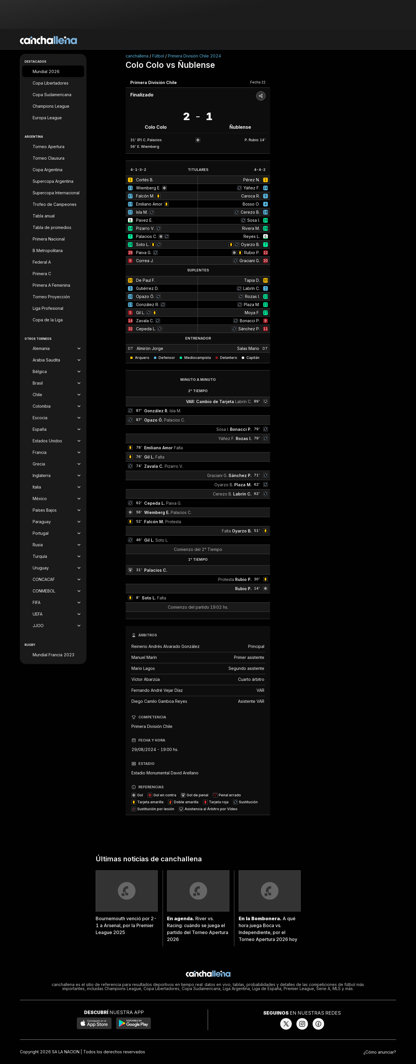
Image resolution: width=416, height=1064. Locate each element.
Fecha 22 (257, 82)
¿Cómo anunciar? (379, 1052)
